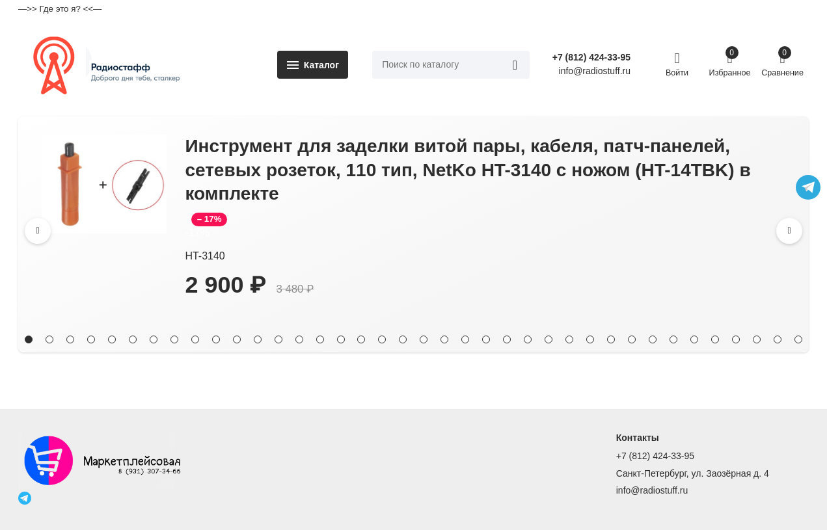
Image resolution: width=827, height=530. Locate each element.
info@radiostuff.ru (652, 490)
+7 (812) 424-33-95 (589, 60)
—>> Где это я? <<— (60, 9)
